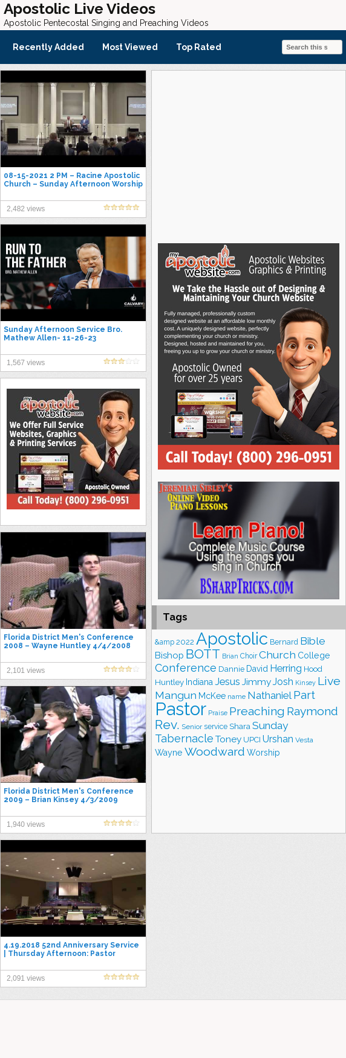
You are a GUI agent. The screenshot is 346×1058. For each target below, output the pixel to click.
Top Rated (198, 47)
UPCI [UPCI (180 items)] (252, 739)
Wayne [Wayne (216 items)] (169, 752)
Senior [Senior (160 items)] (191, 726)
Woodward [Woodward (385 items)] (214, 752)
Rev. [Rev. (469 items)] (167, 724)
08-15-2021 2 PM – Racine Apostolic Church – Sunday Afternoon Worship (73, 179)
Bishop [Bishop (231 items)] (169, 655)
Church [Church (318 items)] (277, 654)
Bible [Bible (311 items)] (312, 641)
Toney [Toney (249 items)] (228, 739)
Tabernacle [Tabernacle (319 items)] (184, 738)
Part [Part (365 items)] (304, 694)
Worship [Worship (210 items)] (263, 752)
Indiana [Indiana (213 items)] (199, 682)
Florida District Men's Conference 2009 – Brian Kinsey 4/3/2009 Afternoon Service (69, 799)
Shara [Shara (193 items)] (239, 726)
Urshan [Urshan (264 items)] (278, 739)
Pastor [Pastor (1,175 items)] (180, 708)
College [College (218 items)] (314, 655)
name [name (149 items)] (236, 697)
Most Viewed (130, 47)
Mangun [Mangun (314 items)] (176, 695)
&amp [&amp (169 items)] (164, 642)
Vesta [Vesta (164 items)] (304, 740)
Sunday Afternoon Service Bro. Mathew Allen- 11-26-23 (63, 333)
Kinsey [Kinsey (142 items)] (305, 682)
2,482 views (26, 209)
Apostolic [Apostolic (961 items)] (232, 638)
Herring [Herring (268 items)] (286, 668)
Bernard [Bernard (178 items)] (284, 641)
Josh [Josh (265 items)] (283, 681)
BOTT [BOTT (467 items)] (203, 653)
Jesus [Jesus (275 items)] (227, 681)
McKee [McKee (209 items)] (212, 696)
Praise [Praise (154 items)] (217, 713)
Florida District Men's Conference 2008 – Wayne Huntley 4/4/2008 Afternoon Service (69, 645)
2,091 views (26, 978)
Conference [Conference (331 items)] (186, 667)
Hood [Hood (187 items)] (313, 669)
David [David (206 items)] (257, 669)
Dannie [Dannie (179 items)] (231, 669)
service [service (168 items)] (215, 726)
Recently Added (48, 47)
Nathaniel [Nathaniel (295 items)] (269, 695)
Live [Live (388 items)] (329, 681)
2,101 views (26, 670)
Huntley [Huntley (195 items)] (169, 682)
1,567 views (26, 363)
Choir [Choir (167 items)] (248, 656)
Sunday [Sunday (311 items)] (270, 725)
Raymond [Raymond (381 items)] (312, 711)
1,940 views (26, 824)
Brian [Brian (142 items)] (230, 656)
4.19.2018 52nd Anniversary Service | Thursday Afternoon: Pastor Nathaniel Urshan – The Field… (71, 953)
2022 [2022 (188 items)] (185, 641)
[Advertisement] (248, 155)
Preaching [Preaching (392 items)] (257, 711)
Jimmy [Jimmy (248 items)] (256, 681)
